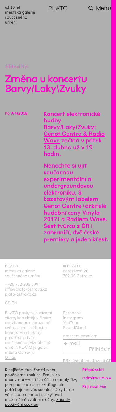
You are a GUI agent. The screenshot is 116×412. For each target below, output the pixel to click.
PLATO (58, 8)
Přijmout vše (94, 386)
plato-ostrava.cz (20, 294)
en (14, 302)
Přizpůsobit (93, 369)
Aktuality (16, 66)
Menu (103, 8)
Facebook (72, 312)
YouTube (71, 322)
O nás (10, 357)
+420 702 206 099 (21, 284)
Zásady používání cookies (37, 402)
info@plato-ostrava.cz (26, 289)
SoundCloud (74, 327)
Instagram (73, 317)
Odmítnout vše (96, 378)
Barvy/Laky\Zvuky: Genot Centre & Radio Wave (74, 134)
